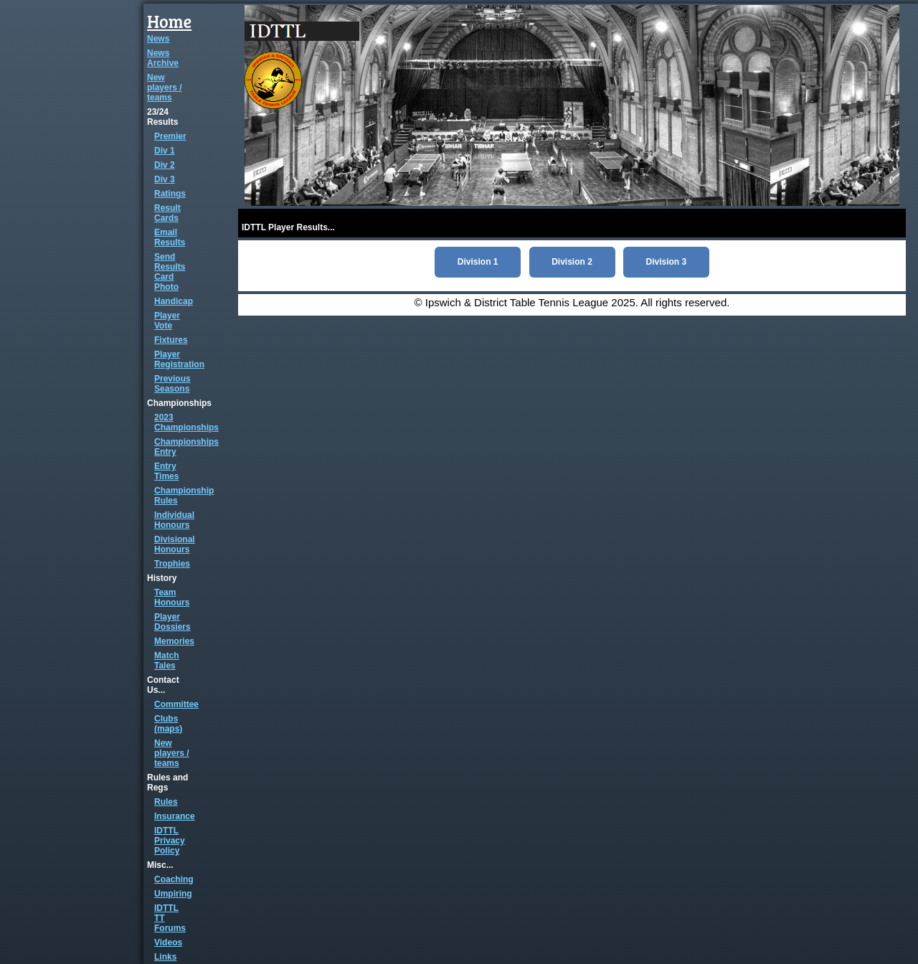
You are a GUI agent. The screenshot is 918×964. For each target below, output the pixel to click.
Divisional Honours (174, 544)
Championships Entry (186, 447)
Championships (179, 403)
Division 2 (572, 262)
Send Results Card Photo (169, 272)
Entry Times (166, 471)
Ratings (170, 194)
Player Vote (167, 321)
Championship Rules (184, 496)
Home (169, 21)
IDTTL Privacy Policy (169, 841)
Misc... (160, 865)
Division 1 (478, 262)
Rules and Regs (167, 782)
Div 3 (164, 179)
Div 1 (164, 151)
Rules (166, 802)
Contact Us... (163, 685)
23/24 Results (162, 117)
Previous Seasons (172, 384)
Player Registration (179, 359)
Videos (168, 942)
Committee (176, 704)
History (161, 578)
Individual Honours (174, 520)
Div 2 (164, 165)
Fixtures (171, 340)
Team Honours (171, 597)
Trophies (172, 564)
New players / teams (164, 87)
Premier (170, 136)
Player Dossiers (172, 622)
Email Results (169, 237)
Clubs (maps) (168, 724)
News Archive (163, 58)
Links (165, 957)
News (158, 39)
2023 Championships (186, 422)
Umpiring (173, 894)
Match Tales (166, 661)
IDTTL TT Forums (170, 918)
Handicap (173, 301)
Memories (174, 641)
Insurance (174, 816)
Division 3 (666, 262)
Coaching (174, 879)
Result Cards (167, 213)
